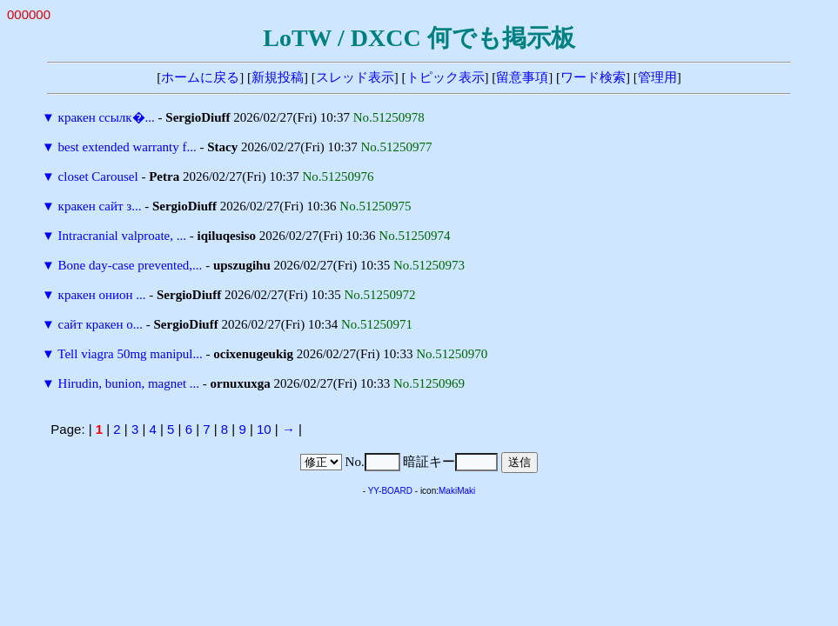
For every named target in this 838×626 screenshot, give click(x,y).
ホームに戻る (200, 77)
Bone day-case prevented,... (130, 265)
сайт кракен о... (100, 324)
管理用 (657, 77)
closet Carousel (98, 176)
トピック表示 (445, 77)
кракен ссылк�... (106, 117)
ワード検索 (593, 77)
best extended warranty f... (127, 147)
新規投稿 (277, 77)
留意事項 (522, 77)
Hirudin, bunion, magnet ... (128, 383)
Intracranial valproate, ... (122, 236)
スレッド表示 (355, 77)
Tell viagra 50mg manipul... (129, 354)
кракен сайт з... (100, 206)
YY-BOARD (390, 491)
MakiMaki (457, 491)
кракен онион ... (102, 295)
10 (264, 429)
